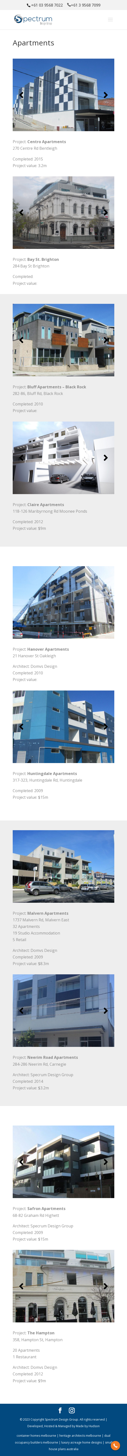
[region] (63, 95)
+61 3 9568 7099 (85, 5)
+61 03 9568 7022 (47, 5)
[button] (21, 95)
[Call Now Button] (115, 1445)
